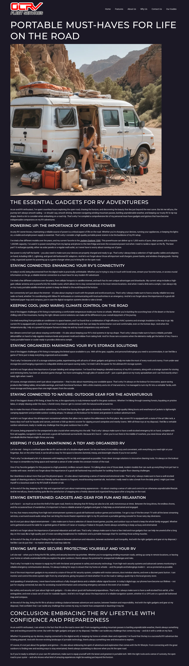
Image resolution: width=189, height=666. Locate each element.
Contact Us (157, 9)
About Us (132, 9)
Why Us (143, 9)
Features (119, 9)
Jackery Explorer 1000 (90, 240)
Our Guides (171, 9)
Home (108, 9)
